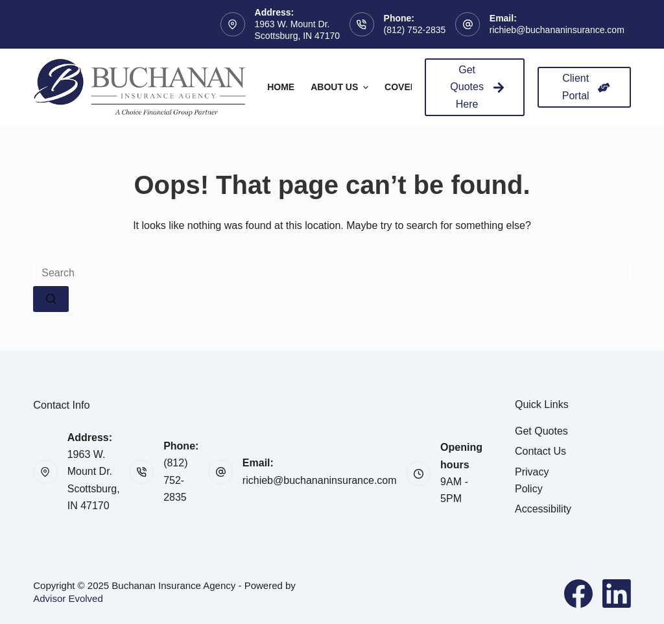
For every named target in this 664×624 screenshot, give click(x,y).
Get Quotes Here (477, 87)
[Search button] (51, 299)
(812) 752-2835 (415, 30)
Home (280, 87)
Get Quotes (541, 431)
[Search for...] (332, 273)
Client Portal (586, 87)
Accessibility (543, 508)
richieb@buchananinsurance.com (557, 30)
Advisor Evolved (68, 598)
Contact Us (540, 451)
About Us (341, 87)
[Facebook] (578, 593)
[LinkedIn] (616, 593)
